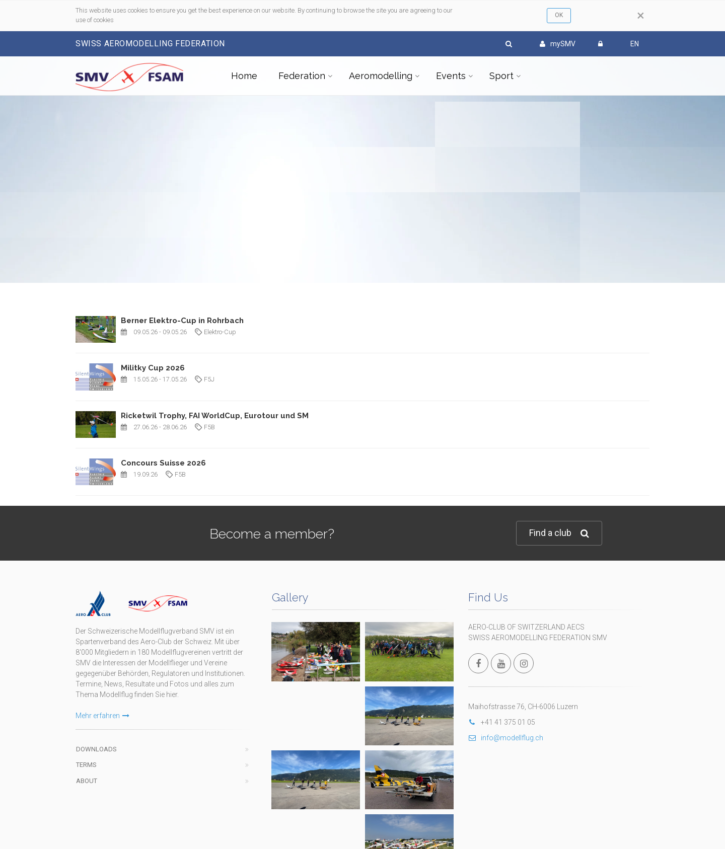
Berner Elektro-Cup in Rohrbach (182, 320)
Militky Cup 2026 (153, 367)
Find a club (559, 533)
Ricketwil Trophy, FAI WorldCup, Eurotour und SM (215, 415)
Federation (301, 75)
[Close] (640, 16)
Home (244, 75)
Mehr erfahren (102, 716)
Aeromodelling (380, 75)
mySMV (557, 44)
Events (451, 75)
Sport (501, 75)
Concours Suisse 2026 (163, 463)
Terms (86, 764)
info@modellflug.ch (505, 738)
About (86, 781)
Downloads (96, 749)
